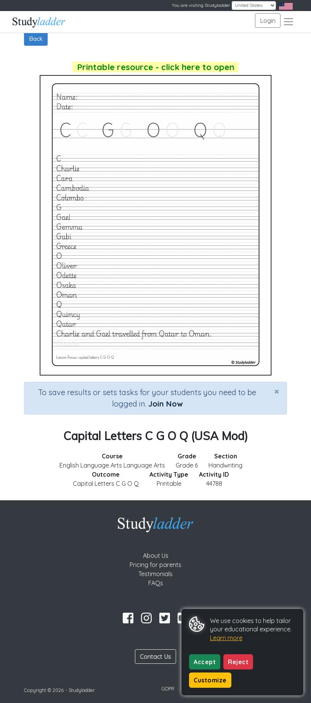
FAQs (155, 583)
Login (268, 20)
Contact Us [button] (155, 656)
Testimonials (155, 574)
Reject (238, 662)
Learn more (226, 638)
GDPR (168, 688)
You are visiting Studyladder (201, 5)
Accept (205, 662)
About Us (155, 555)
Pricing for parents (155, 564)
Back (36, 38)
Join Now (165, 403)
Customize (210, 680)
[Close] (277, 391)
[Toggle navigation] (288, 21)
